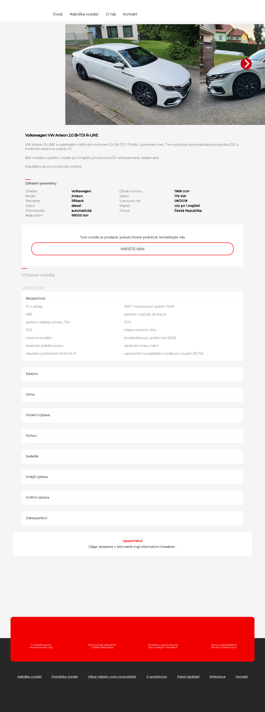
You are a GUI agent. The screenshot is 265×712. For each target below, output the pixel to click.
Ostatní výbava (38, 415)
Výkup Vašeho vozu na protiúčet (112, 676)
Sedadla (32, 456)
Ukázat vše (33, 287)
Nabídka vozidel (84, 14)
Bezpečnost (35, 298)
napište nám (132, 249)
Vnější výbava (37, 477)
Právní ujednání (188, 676)
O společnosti (156, 676)
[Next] (246, 63)
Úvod (57, 14)
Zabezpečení (36, 518)
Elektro (32, 374)
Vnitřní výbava (37, 497)
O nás (111, 14)
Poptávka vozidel (65, 676)
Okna (30, 394)
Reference (217, 676)
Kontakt (130, 14)
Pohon (31, 436)
